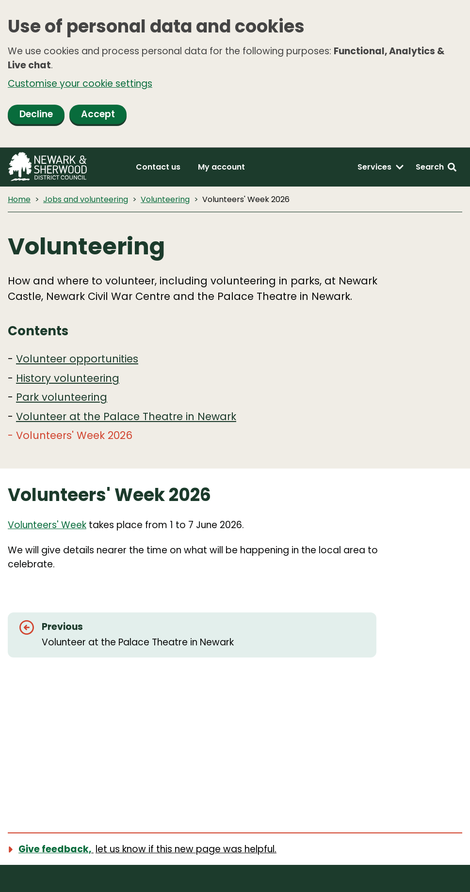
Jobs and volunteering (85, 199)
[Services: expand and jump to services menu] (381, 167)
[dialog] (235, 74)
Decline (36, 114)
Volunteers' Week (47, 525)
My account (221, 166)
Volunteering (165, 199)
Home (19, 199)
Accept (98, 114)
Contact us (158, 166)
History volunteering (67, 378)
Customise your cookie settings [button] (80, 83)
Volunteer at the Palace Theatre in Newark (126, 416)
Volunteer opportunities (77, 359)
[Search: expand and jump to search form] (436, 167)
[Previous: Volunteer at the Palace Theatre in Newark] (192, 634)
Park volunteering (61, 397)
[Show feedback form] (148, 849)
